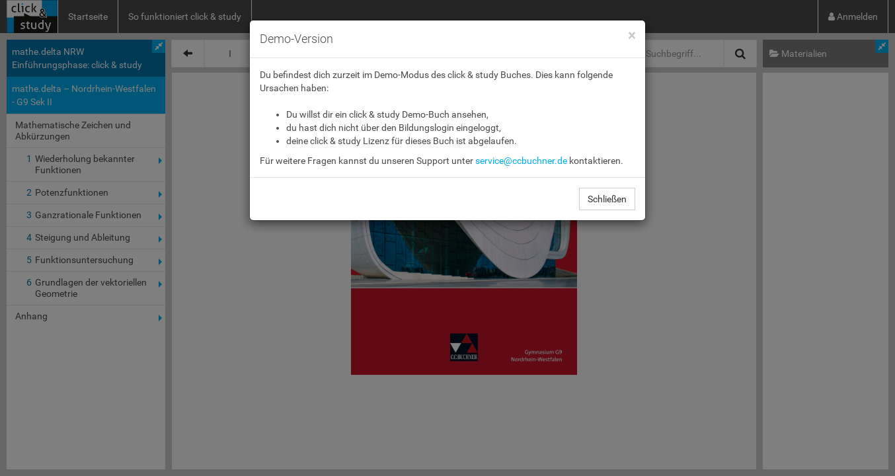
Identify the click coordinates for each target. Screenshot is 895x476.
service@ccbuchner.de (521, 160)
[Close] (631, 36)
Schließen (607, 199)
